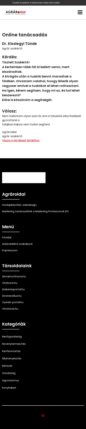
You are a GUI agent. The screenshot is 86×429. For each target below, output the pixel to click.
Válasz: (9, 111)
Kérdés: (9, 57)
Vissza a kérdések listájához (21, 140)
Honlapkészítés (11, 205)
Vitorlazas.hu (10, 308)
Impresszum (10, 250)
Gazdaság (8, 373)
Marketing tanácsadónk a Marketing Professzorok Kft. (35, 211)
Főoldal (6, 237)
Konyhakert (9, 387)
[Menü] (80, 12)
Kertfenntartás (11, 351)
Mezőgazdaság (12, 336)
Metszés (7, 366)
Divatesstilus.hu (12, 296)
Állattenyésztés (11, 358)
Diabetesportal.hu (13, 289)
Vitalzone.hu (9, 283)
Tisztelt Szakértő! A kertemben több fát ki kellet (36, 2)
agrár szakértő (12, 48)
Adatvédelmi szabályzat (17, 244)
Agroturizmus (10, 380)
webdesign (29, 205)
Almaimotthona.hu (14, 276)
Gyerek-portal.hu (12, 302)
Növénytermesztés (14, 344)
